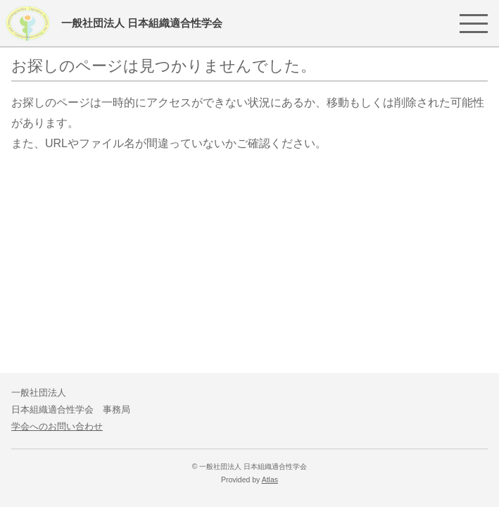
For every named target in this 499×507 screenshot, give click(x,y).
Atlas (270, 480)
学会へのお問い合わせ (57, 426)
